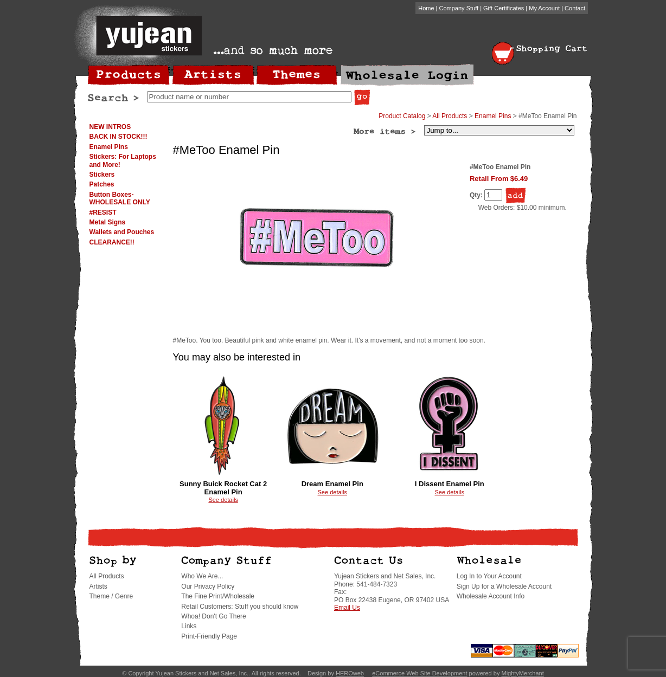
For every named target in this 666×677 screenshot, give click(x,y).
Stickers (102, 174)
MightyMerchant (522, 673)
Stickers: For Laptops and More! (122, 160)
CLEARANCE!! (112, 242)
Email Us (347, 607)
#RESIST (103, 212)
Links (188, 626)
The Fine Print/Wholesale (217, 596)
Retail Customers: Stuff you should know (239, 606)
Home (426, 8)
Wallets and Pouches (122, 232)
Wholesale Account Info (490, 596)
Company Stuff (459, 8)
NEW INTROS (110, 127)
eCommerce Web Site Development (419, 673)
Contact (575, 8)
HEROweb (350, 673)
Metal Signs (107, 222)
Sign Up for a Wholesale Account (504, 586)
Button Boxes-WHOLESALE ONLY (119, 198)
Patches (101, 184)
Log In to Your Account (489, 576)
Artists (98, 586)
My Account (544, 8)
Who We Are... (202, 576)
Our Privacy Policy (207, 586)
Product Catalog (402, 116)
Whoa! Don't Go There (213, 616)
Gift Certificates (503, 8)
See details (223, 500)
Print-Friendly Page (209, 636)
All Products (449, 116)
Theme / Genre (111, 596)
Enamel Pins (108, 147)
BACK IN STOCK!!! (118, 136)
